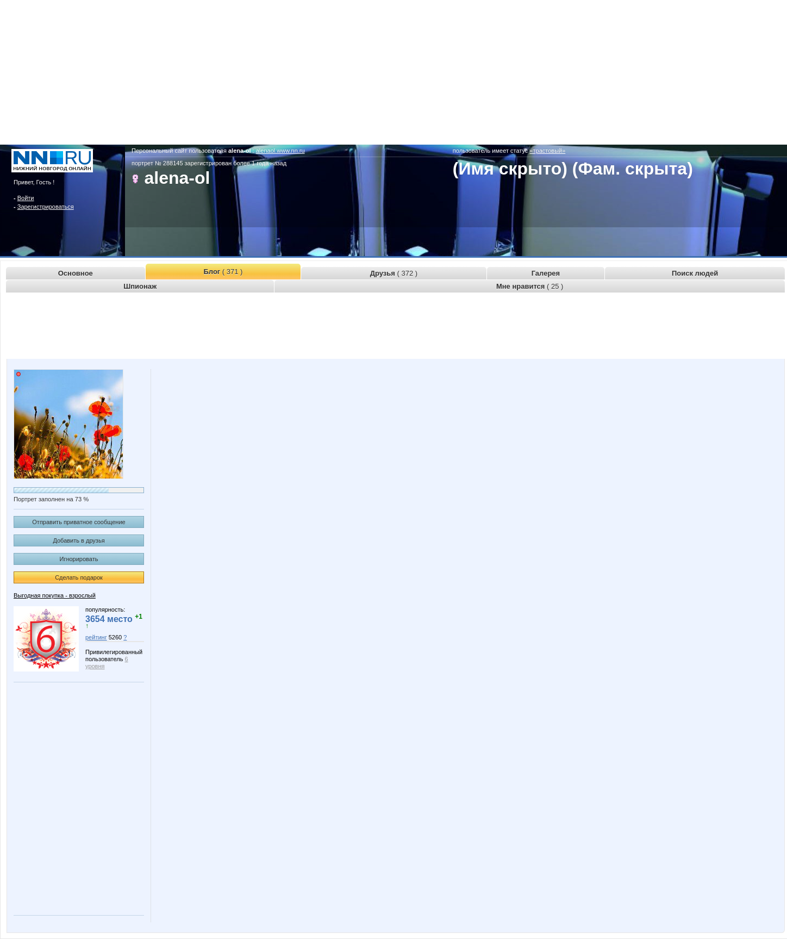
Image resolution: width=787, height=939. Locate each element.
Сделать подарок (79, 577)
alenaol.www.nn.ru (280, 150)
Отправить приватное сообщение (78, 522)
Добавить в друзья (78, 540)
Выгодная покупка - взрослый (55, 595)
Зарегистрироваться (45, 206)
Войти (25, 198)
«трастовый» (547, 150)
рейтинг (96, 637)
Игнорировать (79, 559)
